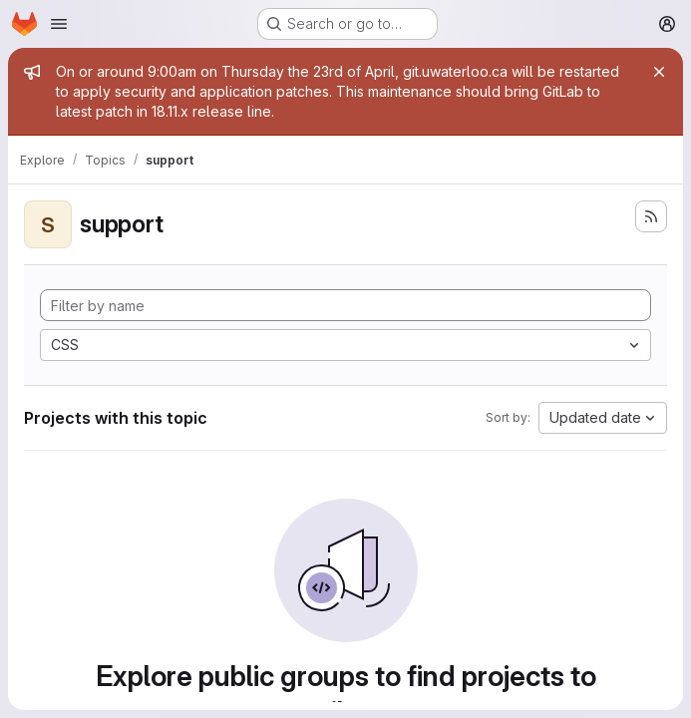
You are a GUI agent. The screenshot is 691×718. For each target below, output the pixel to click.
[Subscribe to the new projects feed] (651, 216)
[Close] (659, 72)
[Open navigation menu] (59, 24)
